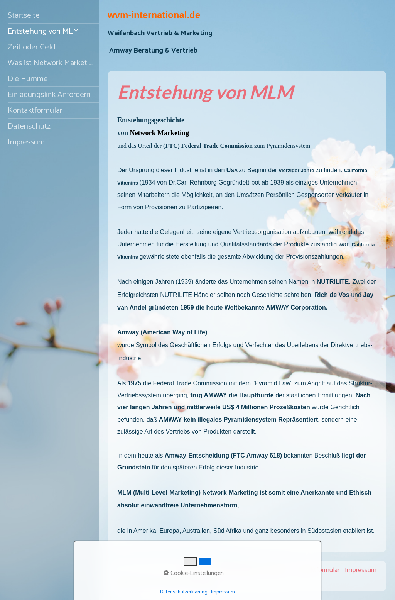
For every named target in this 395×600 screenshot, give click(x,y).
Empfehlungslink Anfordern (250, 570)
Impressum (26, 142)
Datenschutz (29, 126)
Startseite (24, 15)
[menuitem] (49, 16)
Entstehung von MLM (43, 31)
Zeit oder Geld (31, 47)
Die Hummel (29, 78)
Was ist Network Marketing (52, 62)
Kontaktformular (35, 110)
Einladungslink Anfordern (49, 94)
